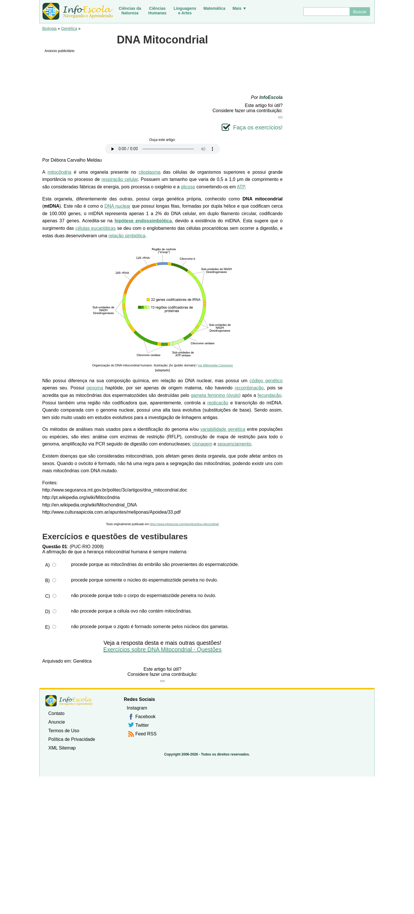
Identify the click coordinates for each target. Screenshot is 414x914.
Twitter (142, 725)
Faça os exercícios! (258, 127)
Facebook (145, 716)
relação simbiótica (126, 235)
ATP (241, 186)
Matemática (214, 8)
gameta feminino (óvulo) (215, 395)
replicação (217, 402)
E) (47, 627)
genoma (95, 387)
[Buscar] (326, 11)
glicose (188, 186)
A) (47, 565)
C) (47, 596)
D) (47, 611)
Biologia (49, 28)
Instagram (137, 707)
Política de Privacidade (71, 739)
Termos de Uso (63, 730)
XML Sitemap (62, 747)
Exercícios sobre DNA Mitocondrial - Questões (162, 649)
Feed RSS (146, 733)
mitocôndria (59, 172)
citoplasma (149, 172)
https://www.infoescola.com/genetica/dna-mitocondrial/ (184, 524)
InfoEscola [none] (69, 700)
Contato (56, 713)
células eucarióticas (95, 228)
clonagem (202, 443)
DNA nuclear (117, 206)
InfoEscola (271, 97)
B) (47, 580)
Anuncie (56, 722)
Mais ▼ (240, 8)
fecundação (269, 395)
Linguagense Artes (185, 10)
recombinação (249, 387)
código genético (266, 380)
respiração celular (119, 179)
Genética (69, 28)
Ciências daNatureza (130, 10)
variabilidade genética (222, 429)
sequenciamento (234, 443)
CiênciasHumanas (157, 10)
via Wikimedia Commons (215, 365)
